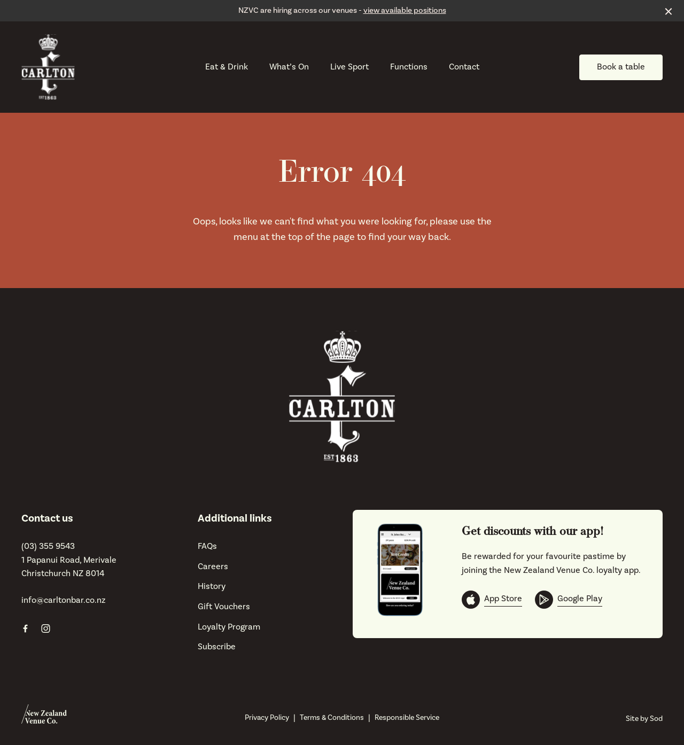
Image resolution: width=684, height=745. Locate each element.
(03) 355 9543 (48, 546)
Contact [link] (464, 67)
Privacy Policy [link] (267, 718)
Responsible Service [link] (407, 718)
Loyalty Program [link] (229, 627)
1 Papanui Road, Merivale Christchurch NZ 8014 (68, 567)
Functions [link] (409, 67)
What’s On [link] (289, 67)
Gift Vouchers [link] (224, 606)
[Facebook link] (25, 628)
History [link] (212, 586)
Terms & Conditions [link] (332, 718)
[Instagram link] (45, 628)
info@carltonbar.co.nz (63, 600)
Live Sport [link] (349, 67)
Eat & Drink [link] (226, 67)
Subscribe (217, 646)
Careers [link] (213, 566)
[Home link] (48, 67)
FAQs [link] (207, 546)
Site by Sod (644, 719)
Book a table (621, 66)
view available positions (404, 10)
